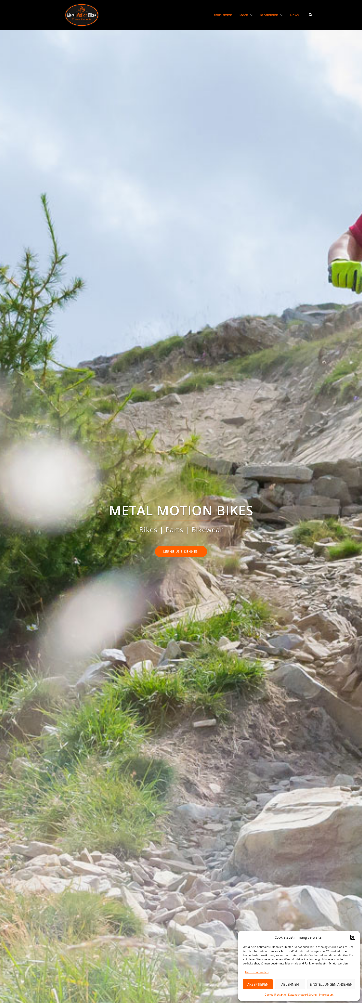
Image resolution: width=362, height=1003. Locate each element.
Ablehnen (290, 984)
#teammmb (269, 15)
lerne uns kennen (181, 551)
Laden (243, 15)
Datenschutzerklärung (302, 995)
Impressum (326, 995)
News (294, 15)
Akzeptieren (257, 984)
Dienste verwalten (256, 972)
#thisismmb (223, 15)
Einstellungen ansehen (331, 984)
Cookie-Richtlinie (275, 995)
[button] (352, 937)
